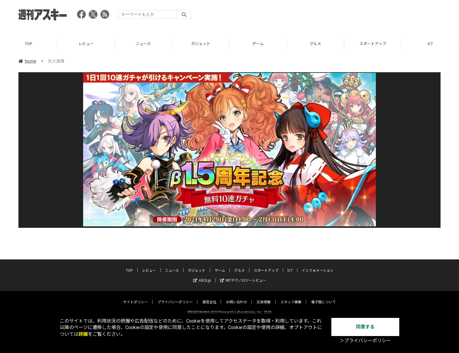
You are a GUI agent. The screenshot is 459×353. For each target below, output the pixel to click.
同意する (365, 327)
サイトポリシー (135, 296)
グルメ (315, 44)
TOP (28, 44)
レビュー (86, 44)
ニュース (143, 44)
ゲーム (258, 44)
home (27, 61)
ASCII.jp (202, 275)
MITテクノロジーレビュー (243, 275)
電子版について (323, 296)
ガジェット (200, 44)
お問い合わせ (236, 296)
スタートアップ (372, 44)
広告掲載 (264, 296)
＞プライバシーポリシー (365, 340)
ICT (430, 44)
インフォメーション (317, 265)
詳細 (83, 334)
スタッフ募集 (291, 296)
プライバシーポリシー (175, 296)
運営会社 (209, 296)
